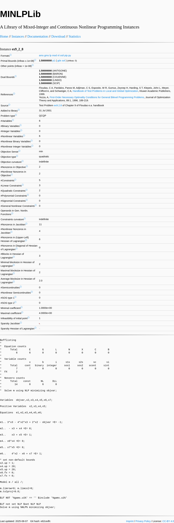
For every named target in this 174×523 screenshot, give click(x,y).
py (69, 55)
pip (66, 55)
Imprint (130, 521)
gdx (59, 60)
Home (4, 36)
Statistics (75, 36)
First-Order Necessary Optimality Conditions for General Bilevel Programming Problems (97, 97)
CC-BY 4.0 (168, 521)
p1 (54, 60)
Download (58, 36)
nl (58, 55)
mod (54, 55)
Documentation (38, 36)
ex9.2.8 (58, 105)
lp (50, 55)
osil (62, 55)
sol (63, 60)
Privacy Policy (143, 521)
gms (46, 55)
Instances (18, 36)
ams (41, 55)
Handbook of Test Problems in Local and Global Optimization (105, 91)
